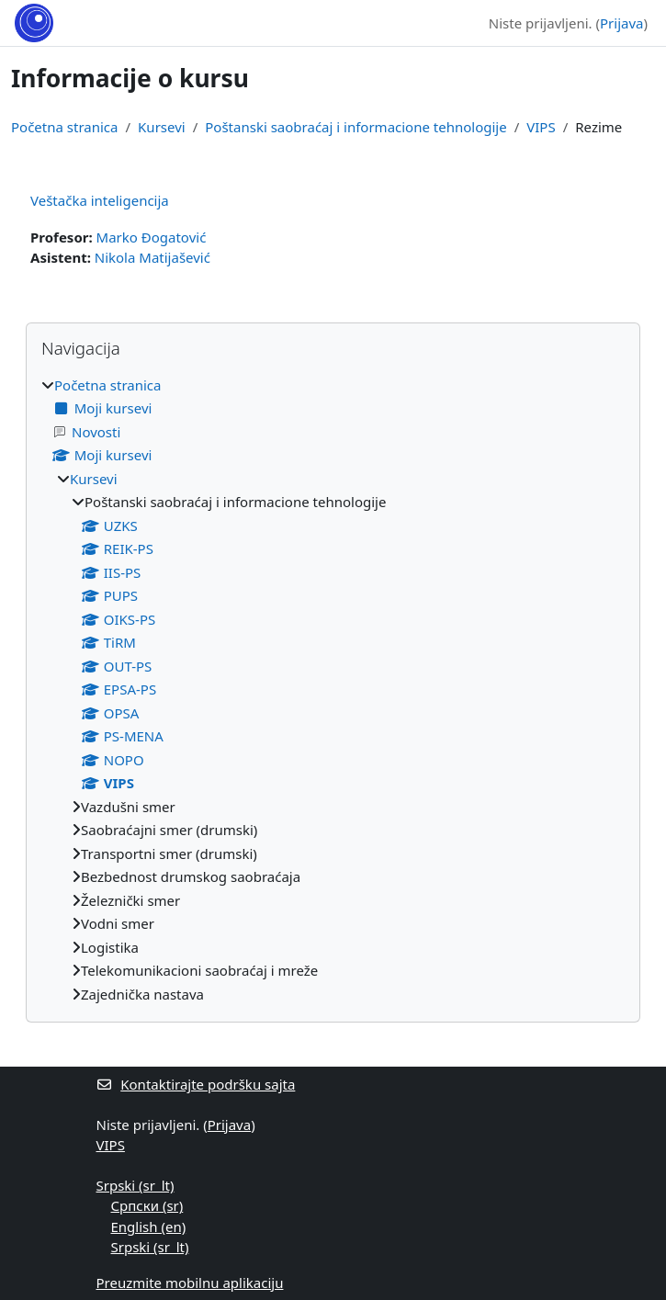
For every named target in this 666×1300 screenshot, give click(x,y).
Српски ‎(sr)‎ (147, 1205)
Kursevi (162, 127)
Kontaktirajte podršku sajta (196, 1084)
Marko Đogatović (151, 237)
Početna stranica (64, 127)
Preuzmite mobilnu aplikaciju (190, 1282)
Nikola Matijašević (152, 257)
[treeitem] (333, 690)
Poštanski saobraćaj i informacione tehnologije (355, 127)
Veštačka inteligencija (99, 200)
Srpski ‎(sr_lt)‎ (135, 1185)
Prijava (621, 23)
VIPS (540, 127)
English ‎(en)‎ (148, 1226)
